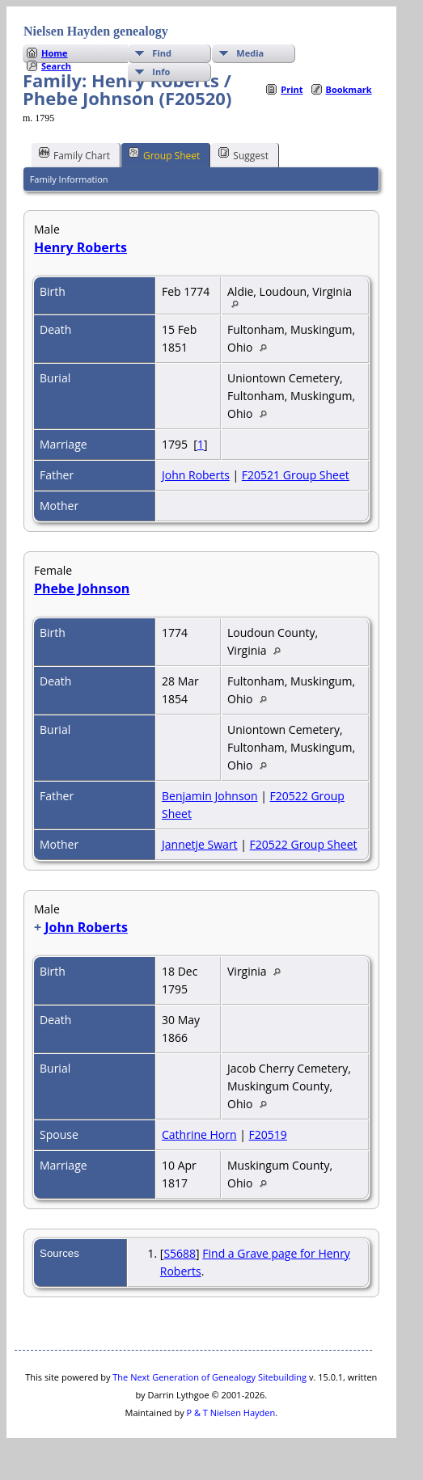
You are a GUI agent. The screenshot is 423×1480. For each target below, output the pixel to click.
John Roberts (196, 475)
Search (56, 66)
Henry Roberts (80, 247)
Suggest (243, 154)
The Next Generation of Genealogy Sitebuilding (209, 1377)
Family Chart (74, 154)
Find (161, 53)
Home (54, 53)
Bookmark (349, 89)
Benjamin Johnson (210, 795)
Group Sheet (164, 154)
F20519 (268, 1134)
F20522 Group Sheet (303, 844)
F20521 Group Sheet (295, 475)
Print (291, 89)
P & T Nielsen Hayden (231, 1412)
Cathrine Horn (199, 1134)
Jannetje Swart (200, 844)
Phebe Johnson (81, 588)
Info (161, 71)
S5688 (179, 1253)
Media (250, 53)
